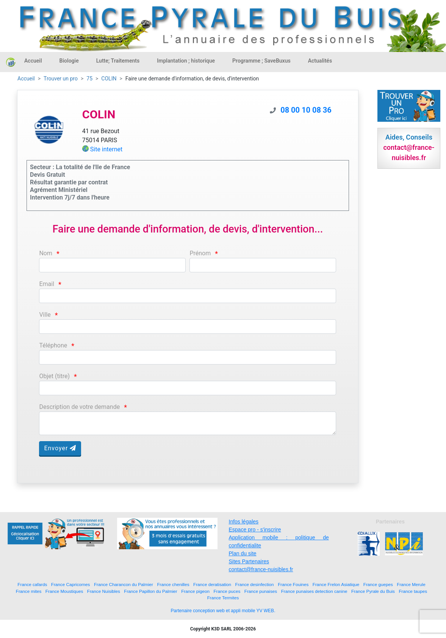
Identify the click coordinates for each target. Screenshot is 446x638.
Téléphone (53, 345)
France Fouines (293, 584)
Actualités (320, 61)
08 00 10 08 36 (306, 110)
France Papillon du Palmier (150, 591)
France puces (226, 591)
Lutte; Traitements (118, 61)
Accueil (33, 61)
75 (89, 78)
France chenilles (173, 584)
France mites (29, 591)
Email (46, 284)
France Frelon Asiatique (336, 584)
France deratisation (212, 584)
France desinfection (254, 584)
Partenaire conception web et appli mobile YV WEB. (223, 610)
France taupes (413, 591)
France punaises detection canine (314, 591)
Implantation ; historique (186, 61)
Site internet (106, 149)
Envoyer (60, 448)
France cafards (32, 584)
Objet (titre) (54, 376)
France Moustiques (64, 591)
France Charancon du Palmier (123, 584)
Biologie (69, 61)
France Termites (223, 597)
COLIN (108, 78)
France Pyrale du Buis (373, 591)
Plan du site (243, 553)
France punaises (260, 591)
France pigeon (195, 591)
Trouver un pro (61, 78)
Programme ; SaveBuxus (261, 61)
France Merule (411, 584)
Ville (44, 314)
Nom (45, 253)
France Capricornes (70, 584)
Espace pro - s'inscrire (255, 529)
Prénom (200, 253)
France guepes (378, 584)
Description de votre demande (79, 407)
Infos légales (244, 522)
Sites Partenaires (249, 561)
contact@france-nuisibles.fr (261, 569)
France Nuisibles (103, 591)
